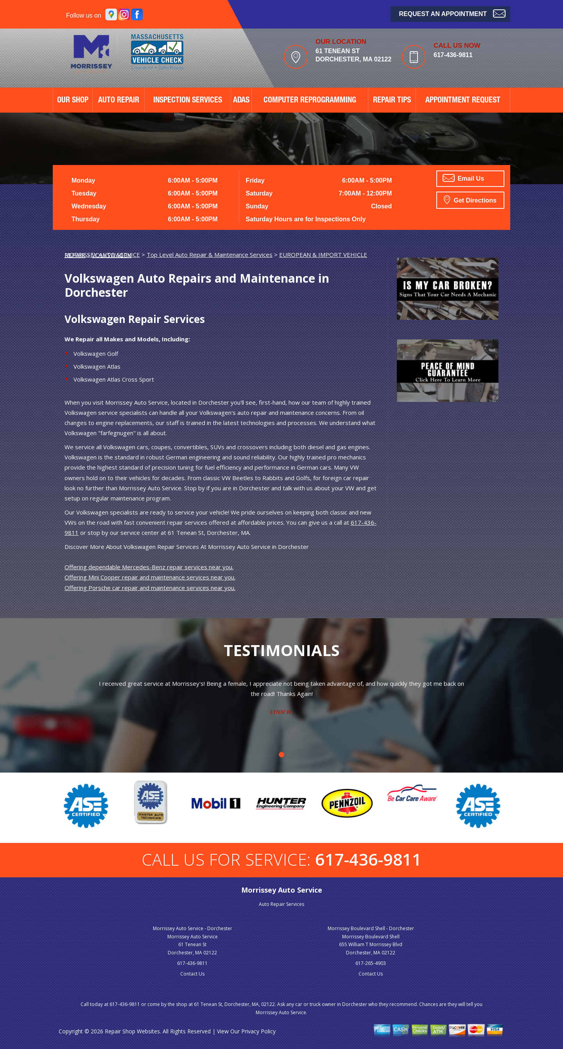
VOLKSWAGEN (111, 255)
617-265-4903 (370, 963)
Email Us (463, 178)
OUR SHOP (72, 101)
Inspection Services (187, 101)
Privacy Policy (258, 1031)
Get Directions (470, 199)
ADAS (241, 101)
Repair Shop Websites (132, 1031)
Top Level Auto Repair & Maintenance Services (210, 254)
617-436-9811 (453, 55)
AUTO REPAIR (118, 101)
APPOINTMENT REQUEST (462, 101)
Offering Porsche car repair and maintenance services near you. (150, 588)
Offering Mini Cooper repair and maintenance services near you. (150, 577)
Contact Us (192, 973)
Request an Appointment (452, 13)
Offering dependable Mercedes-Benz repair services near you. (149, 567)
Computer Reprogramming (310, 101)
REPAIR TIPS (392, 101)
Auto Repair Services (281, 904)
